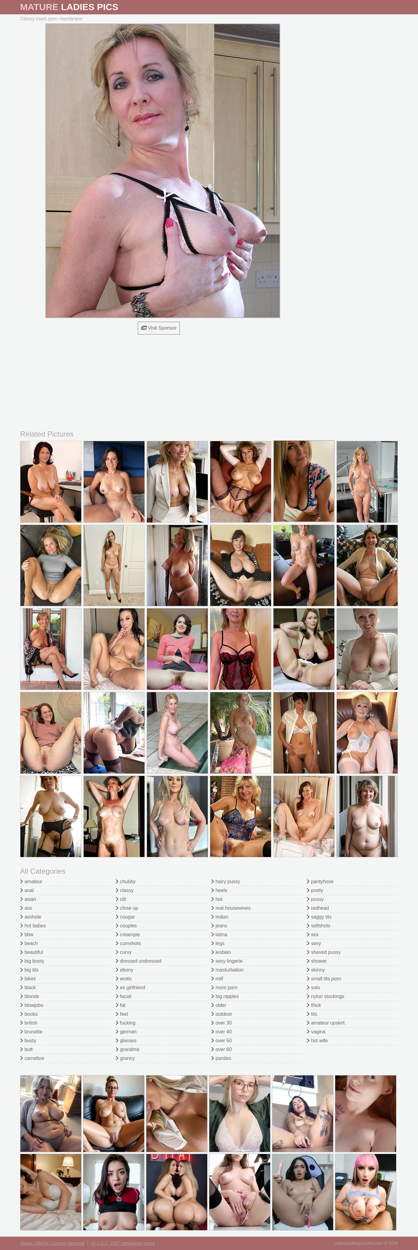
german (126, 1031)
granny (125, 1058)
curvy (124, 952)
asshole (30, 916)
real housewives (230, 908)
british (28, 1022)
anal (27, 890)
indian (219, 916)
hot (216, 899)
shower (317, 961)
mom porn (224, 987)
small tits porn (324, 978)
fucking (125, 1022)
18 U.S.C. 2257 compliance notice (123, 1243)
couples (126, 925)
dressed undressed (139, 961)
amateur (31, 881)
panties (221, 1058)
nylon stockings (325, 996)
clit (121, 899)
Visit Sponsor (158, 328)
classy (125, 890)
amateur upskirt (326, 1022)
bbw (26, 934)
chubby (126, 881)
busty (28, 1040)
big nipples (225, 996)
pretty (315, 890)
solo (313, 987)
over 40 (221, 1031)
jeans (219, 925)
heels (219, 890)
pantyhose (320, 881)
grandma (127, 1049)
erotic (124, 978)
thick (314, 1005)
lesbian (221, 952)
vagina (316, 1031)
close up (127, 908)
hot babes (33, 925)
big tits (29, 969)
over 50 (221, 1040)
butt (26, 1049)
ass (26, 908)
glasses (126, 1040)
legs (218, 943)
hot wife (317, 1040)
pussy (315, 899)
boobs (29, 1014)
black (28, 987)
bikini (28, 978)
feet (122, 1014)
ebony (124, 969)
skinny (316, 969)
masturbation (227, 969)
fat (120, 1005)
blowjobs (32, 1005)
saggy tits (319, 916)
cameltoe (32, 1058)
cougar (125, 916)
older (218, 1005)
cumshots (128, 943)
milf (217, 978)
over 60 (221, 1049)
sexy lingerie (226, 961)
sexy (314, 943)
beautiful (31, 952)
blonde (29, 996)
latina (219, 934)
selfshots (318, 925)
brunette (31, 1031)
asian (28, 899)
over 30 (221, 1022)
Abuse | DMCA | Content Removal (52, 1243)
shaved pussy (324, 952)
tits (312, 1014)
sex (313, 934)
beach (29, 943)
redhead (318, 908)
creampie (128, 934)
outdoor (221, 1014)
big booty (32, 961)
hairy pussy (225, 881)
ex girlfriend (130, 987)
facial (123, 996)
